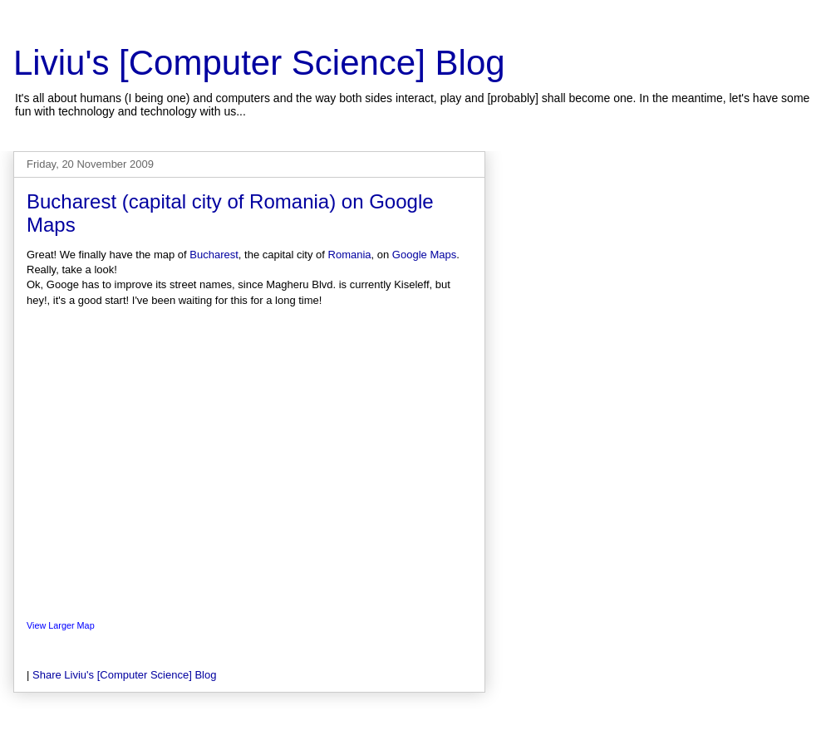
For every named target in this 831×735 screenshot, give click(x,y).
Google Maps (424, 254)
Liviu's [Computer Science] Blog (259, 62)
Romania (349, 254)
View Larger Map (61, 625)
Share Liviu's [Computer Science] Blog (124, 675)
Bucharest (213, 254)
